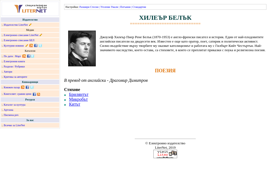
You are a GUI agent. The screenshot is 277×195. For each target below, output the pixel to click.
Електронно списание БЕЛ (19, 40)
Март (18, 56)
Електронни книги (14, 61)
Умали (114, 6)
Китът (74, 104)
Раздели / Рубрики (14, 66)
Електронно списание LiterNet (21, 35)
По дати (8, 56)
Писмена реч (11, 114)
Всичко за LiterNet (14, 125)
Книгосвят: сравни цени (17, 93)
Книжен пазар (12, 87)
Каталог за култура (14, 104)
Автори (8, 71)
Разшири (84, 6)
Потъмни (125, 6)
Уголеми (105, 6)
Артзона (8, 109)
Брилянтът (78, 94)
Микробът (78, 99)
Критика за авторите (15, 76)
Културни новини (14, 45)
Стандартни (139, 6)
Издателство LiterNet (16, 24)
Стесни (94, 6)
